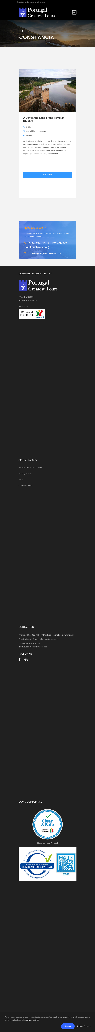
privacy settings (32, 1020)
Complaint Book (26, 485)
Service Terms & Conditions (31, 467)
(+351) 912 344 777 (49, 635)
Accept (68, 1026)
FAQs (21, 479)
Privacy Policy (25, 473)
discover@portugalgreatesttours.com (44, 253)
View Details (47, 175)
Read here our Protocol (47, 843)
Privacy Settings (83, 1026)
